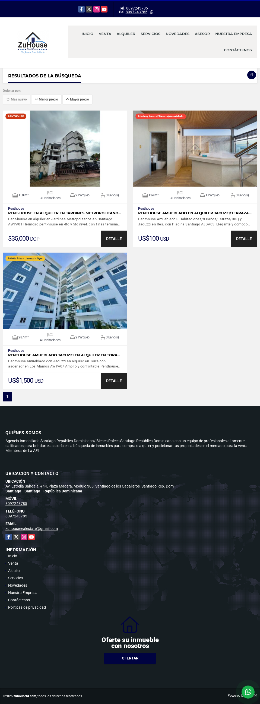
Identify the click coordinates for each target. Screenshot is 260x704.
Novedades (177, 34)
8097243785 (137, 8)
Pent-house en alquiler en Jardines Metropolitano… (64, 213)
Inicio (87, 34)
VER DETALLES (65, 148)
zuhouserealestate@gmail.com (31, 528)
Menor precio (46, 99)
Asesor (202, 34)
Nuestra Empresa (233, 34)
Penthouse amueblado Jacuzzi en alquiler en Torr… (64, 355)
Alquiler (126, 34)
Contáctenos (238, 50)
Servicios (150, 34)
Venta (105, 34)
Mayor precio (77, 99)
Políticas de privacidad (27, 607)
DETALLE (114, 239)
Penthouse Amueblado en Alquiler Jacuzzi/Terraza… (195, 213)
